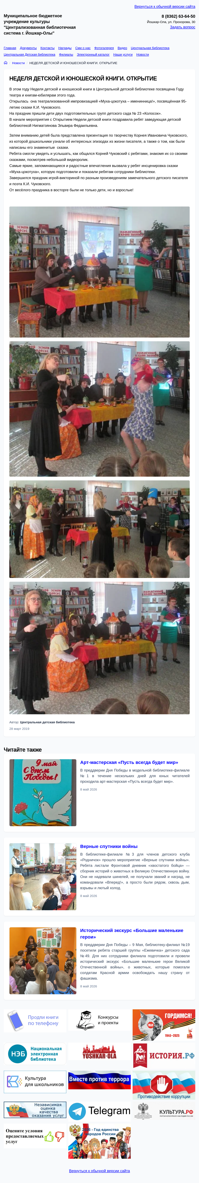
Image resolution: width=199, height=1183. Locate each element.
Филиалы (66, 54)
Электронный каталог (93, 54)
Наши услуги (123, 54)
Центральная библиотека (150, 48)
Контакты (47, 48)
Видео (122, 48)
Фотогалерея (104, 48)
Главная (10, 48)
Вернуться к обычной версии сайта (164, 6)
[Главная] (5, 62)
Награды (65, 48)
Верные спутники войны (109, 846)
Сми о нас (82, 48)
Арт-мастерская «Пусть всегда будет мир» (129, 762)
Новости (142, 54)
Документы (28, 48)
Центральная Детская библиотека (29, 54)
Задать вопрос (182, 27)
